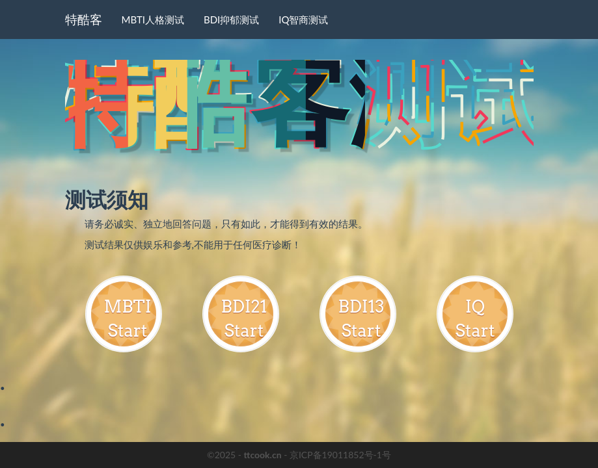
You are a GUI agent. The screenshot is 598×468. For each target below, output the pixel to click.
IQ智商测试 (303, 19)
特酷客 (83, 19)
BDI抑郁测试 (231, 19)
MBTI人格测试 (153, 19)
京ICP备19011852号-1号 (340, 454)
